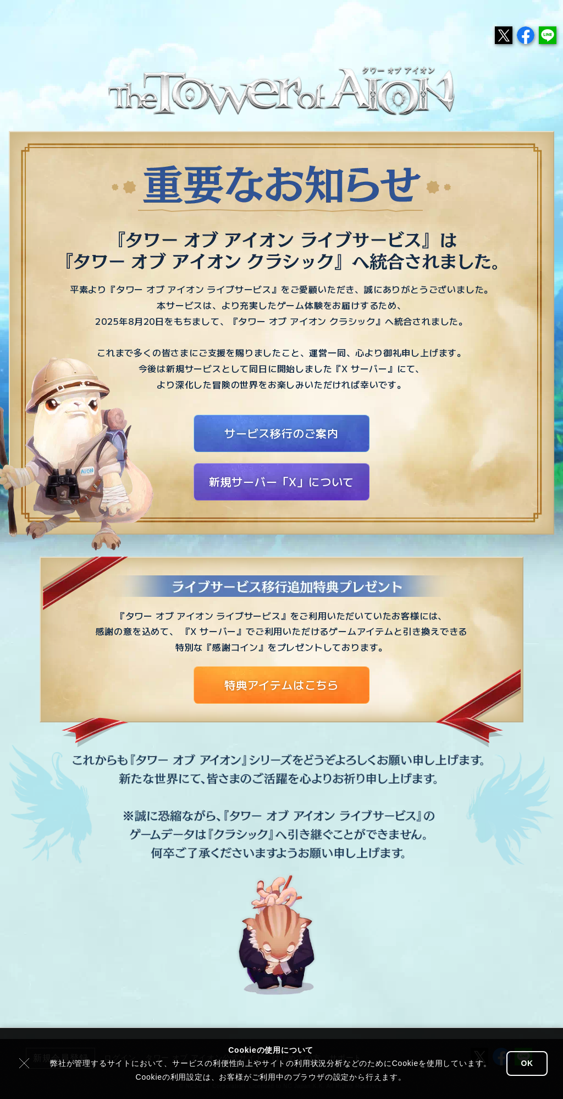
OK (527, 1063)
